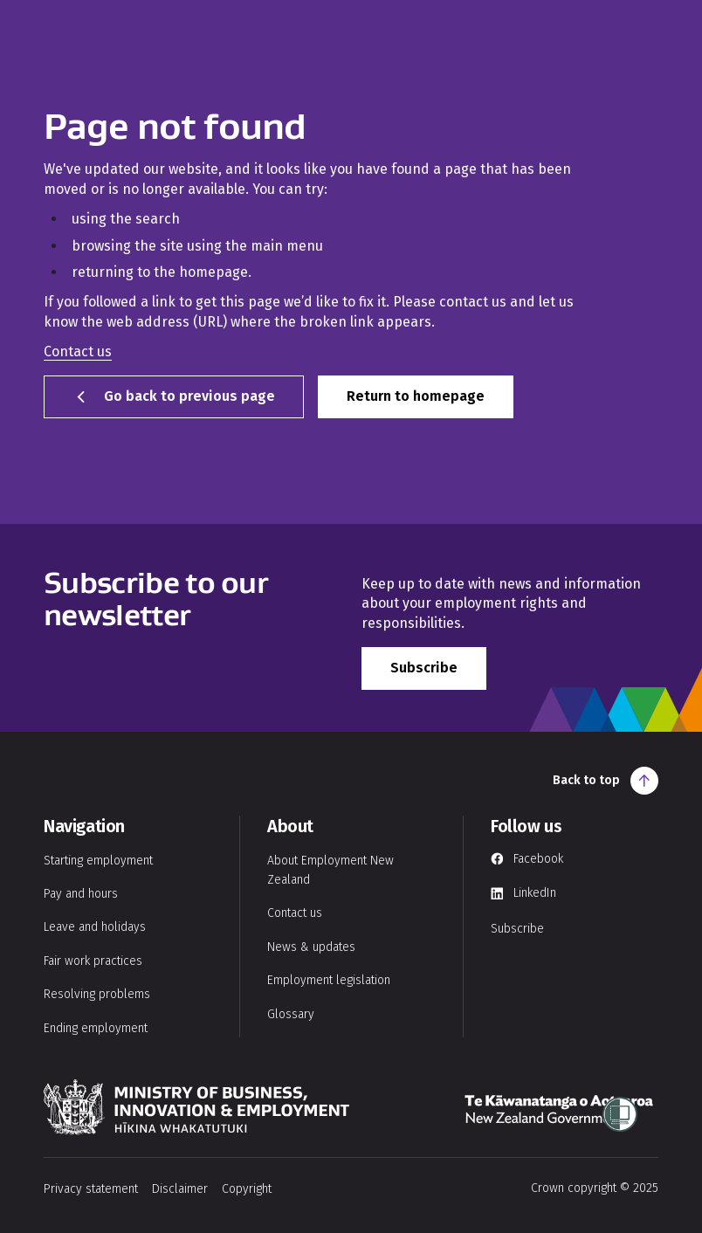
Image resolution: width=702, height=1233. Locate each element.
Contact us (78, 351)
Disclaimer (180, 1188)
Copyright (247, 1188)
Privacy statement (91, 1188)
